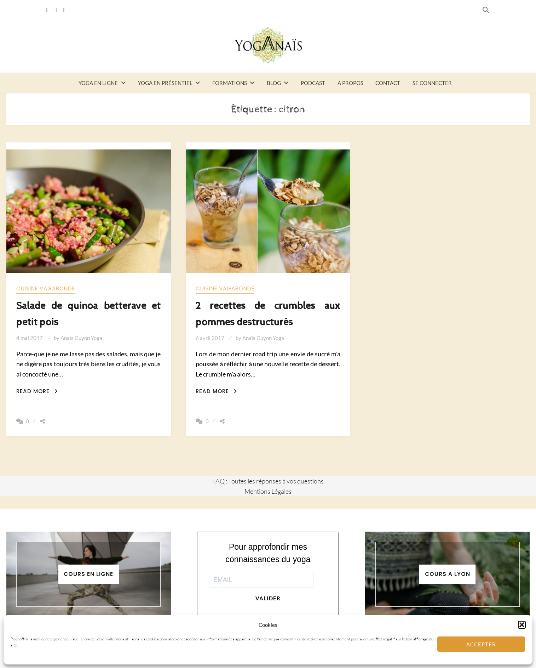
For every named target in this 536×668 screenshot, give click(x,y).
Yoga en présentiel (165, 83)
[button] (521, 624)
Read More (37, 391)
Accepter (481, 644)
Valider (268, 598)
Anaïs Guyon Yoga (81, 338)
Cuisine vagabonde (45, 288)
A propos (350, 83)
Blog (274, 83)
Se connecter (432, 83)
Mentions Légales (268, 491)
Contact (387, 83)
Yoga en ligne (98, 83)
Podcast (313, 83)
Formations (229, 83)
